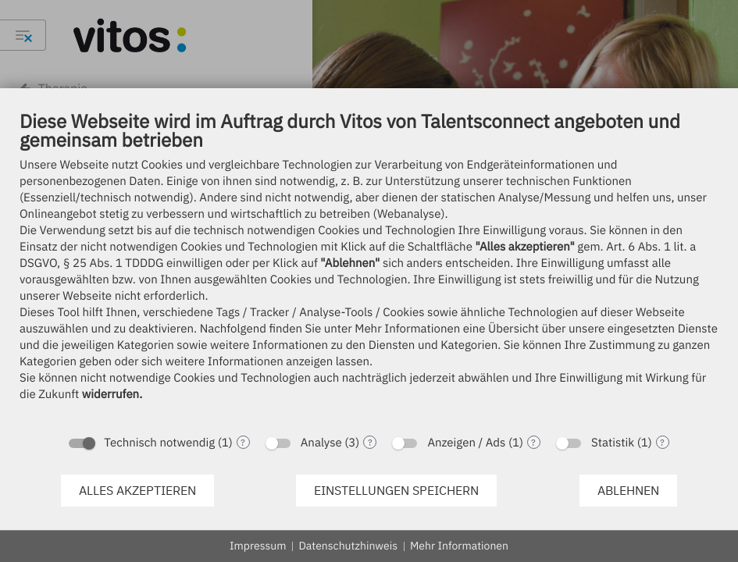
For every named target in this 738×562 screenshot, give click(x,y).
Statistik (612, 443)
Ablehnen (628, 490)
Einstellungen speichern (396, 490)
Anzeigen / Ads (466, 443)
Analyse (321, 443)
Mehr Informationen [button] (459, 546)
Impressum (258, 546)
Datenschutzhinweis (348, 546)
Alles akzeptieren (137, 490)
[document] (369, 267)
